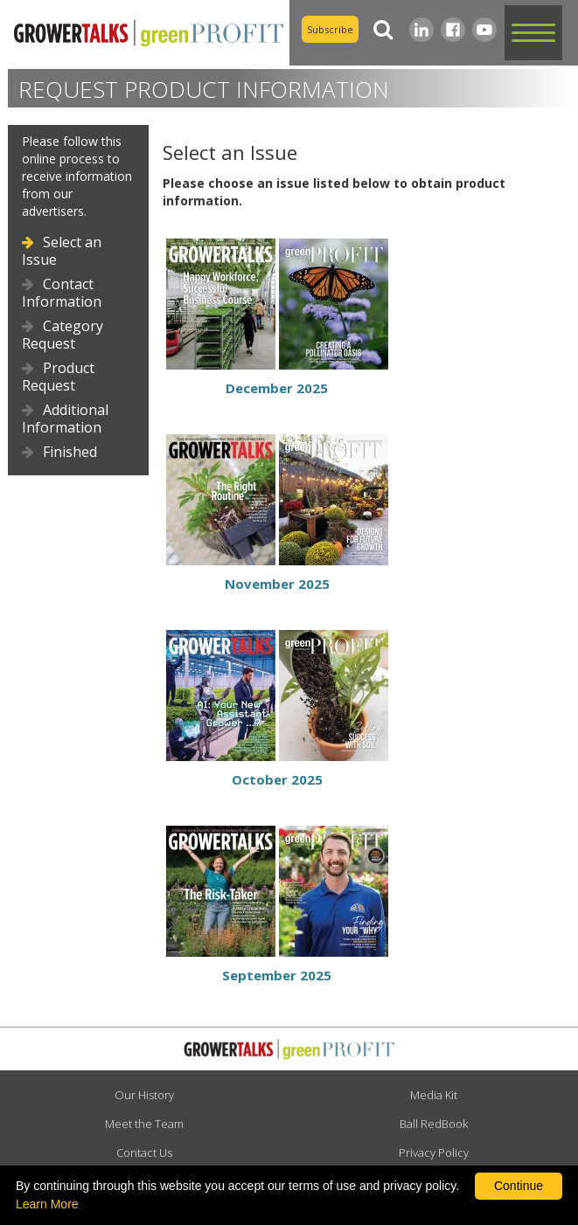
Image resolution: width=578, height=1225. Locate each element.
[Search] (384, 29)
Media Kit (433, 1095)
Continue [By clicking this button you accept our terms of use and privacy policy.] (518, 1186)
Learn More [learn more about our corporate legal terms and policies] (47, 1204)
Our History (144, 1095)
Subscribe (330, 29)
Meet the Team (144, 1124)
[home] (144, 32)
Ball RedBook (434, 1124)
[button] (533, 32)
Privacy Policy (434, 1152)
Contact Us (144, 1152)
